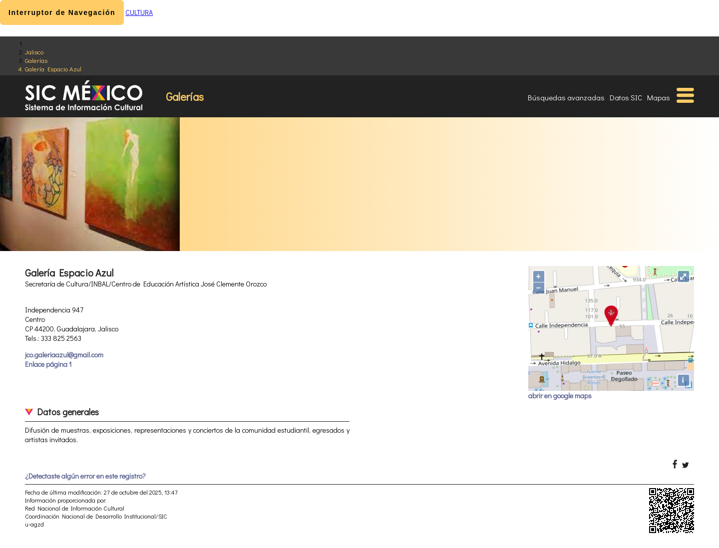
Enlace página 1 (48, 364)
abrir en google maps (560, 395)
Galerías (36, 60)
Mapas (658, 97)
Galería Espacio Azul (53, 68)
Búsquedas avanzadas (566, 97)
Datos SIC (626, 97)
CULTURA (139, 12)
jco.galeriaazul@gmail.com (64, 354)
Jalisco (34, 51)
